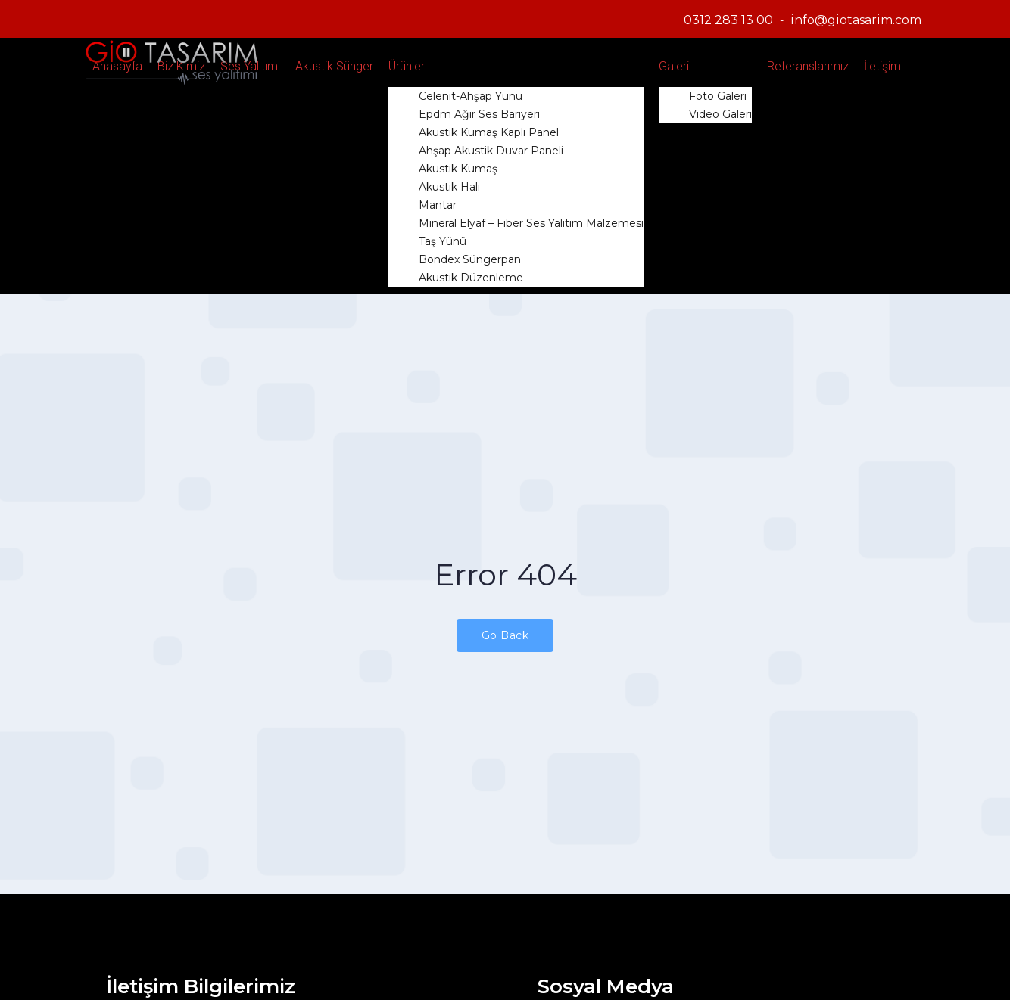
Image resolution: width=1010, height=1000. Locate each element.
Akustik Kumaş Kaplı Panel (489, 132)
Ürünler (406, 66)
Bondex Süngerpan (470, 259)
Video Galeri (720, 114)
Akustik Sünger (334, 66)
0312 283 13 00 (728, 20)
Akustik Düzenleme (471, 277)
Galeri (674, 66)
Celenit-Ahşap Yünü (470, 96)
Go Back (505, 635)
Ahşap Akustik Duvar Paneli (491, 150)
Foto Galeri (718, 96)
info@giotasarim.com (855, 20)
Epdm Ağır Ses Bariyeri (479, 114)
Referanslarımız (808, 66)
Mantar (438, 205)
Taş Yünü (442, 241)
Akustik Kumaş (458, 168)
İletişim (882, 66)
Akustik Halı (449, 187)
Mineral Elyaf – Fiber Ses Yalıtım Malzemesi (531, 223)
